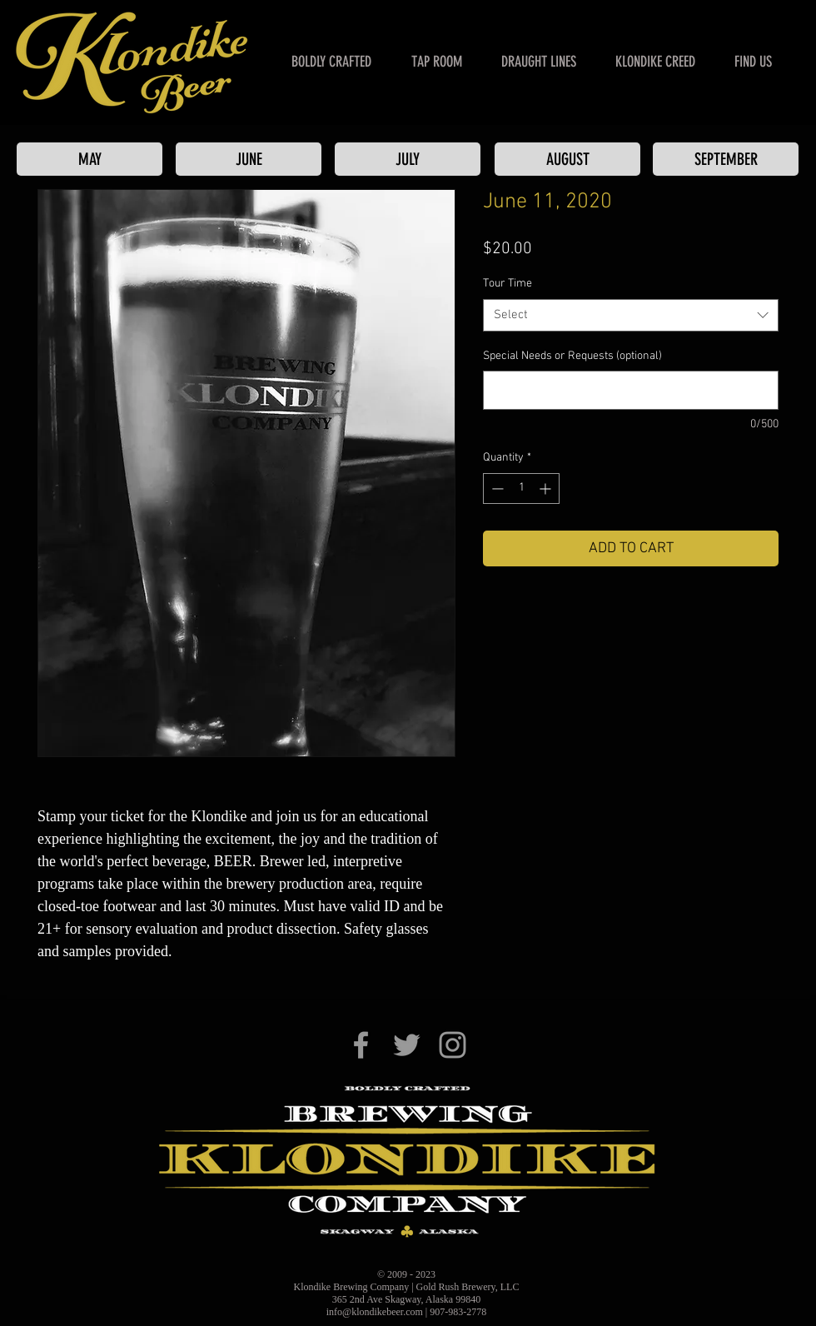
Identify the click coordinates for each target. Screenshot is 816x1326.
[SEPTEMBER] (726, 159)
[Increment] (546, 488)
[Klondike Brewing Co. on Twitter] (407, 1045)
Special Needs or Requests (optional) (572, 356)
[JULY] (407, 159)
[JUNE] (248, 159)
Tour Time (507, 284)
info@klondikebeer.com (374, 1312)
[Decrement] (495, 488)
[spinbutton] (521, 488)
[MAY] (89, 159)
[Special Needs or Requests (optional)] (631, 390)
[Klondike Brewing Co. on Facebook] (361, 1045)
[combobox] (631, 315)
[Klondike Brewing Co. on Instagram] (452, 1045)
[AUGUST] (567, 159)
